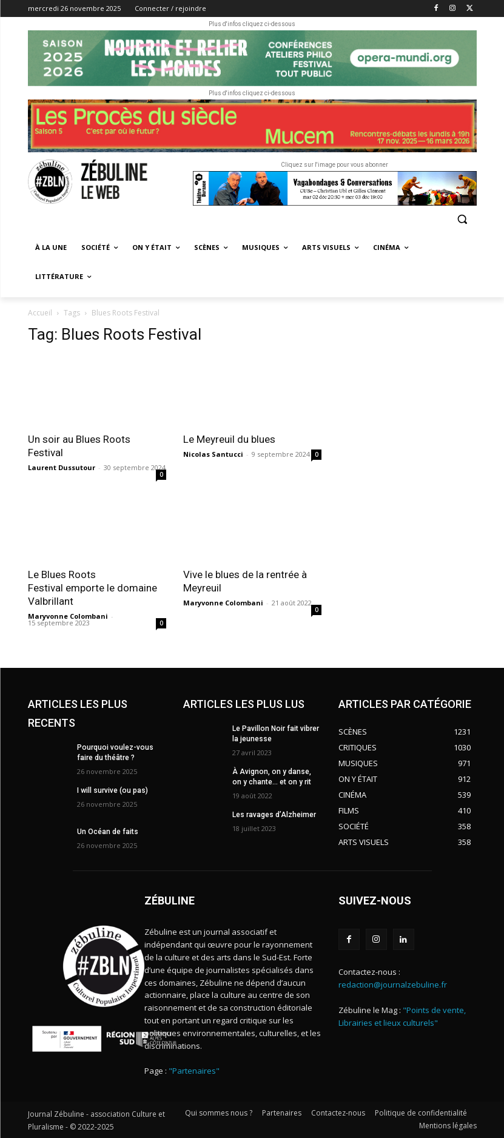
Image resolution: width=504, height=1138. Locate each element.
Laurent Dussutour (61, 467)
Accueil (40, 313)
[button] (462, 218)
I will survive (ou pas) (112, 790)
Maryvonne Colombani (68, 616)
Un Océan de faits (107, 831)
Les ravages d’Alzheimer (274, 814)
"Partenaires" (194, 1070)
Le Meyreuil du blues (230, 439)
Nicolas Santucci (213, 454)
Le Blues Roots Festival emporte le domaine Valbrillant (92, 587)
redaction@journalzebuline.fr (392, 984)
